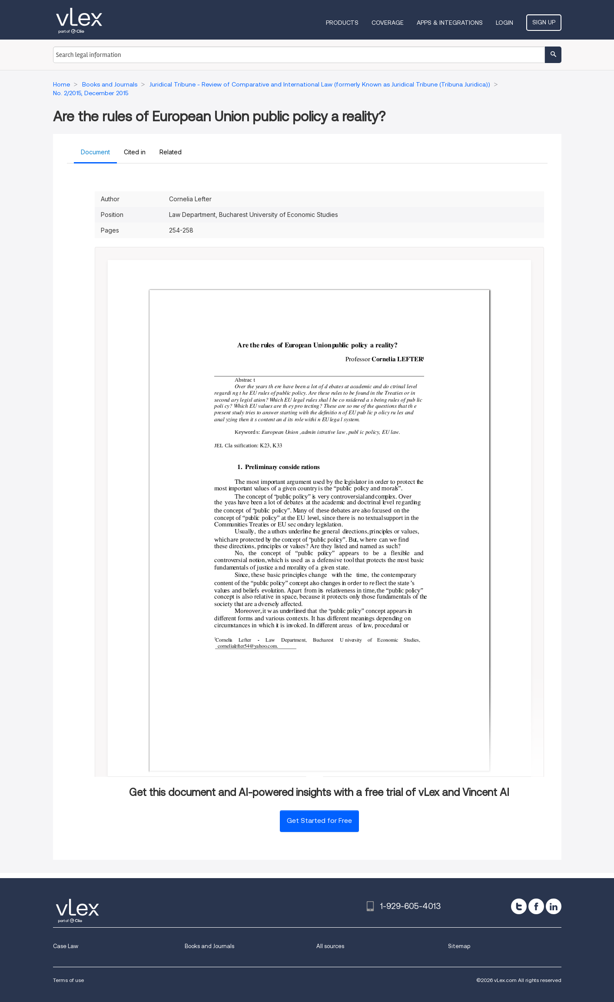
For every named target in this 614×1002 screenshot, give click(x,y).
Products (342, 22)
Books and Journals (209, 946)
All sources (330, 946)
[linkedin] (553, 906)
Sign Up (543, 22)
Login (504, 22)
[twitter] (519, 906)
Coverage (388, 22)
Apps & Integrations (450, 22)
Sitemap (459, 946)
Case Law (65, 946)
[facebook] (536, 906)
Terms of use (68, 980)
